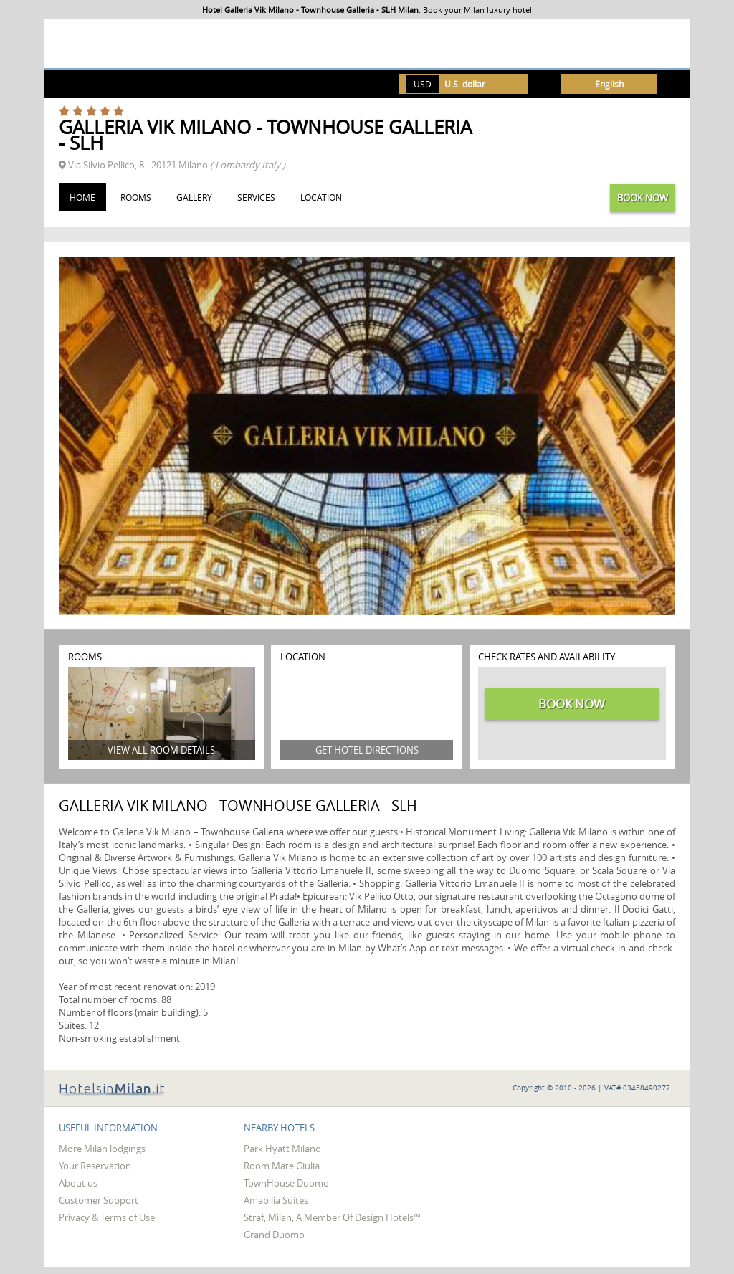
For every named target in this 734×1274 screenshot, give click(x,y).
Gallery (194, 197)
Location (321, 197)
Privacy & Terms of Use (107, 1217)
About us (78, 1182)
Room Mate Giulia (282, 1165)
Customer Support (98, 1200)
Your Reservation (95, 1165)
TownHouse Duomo (286, 1182)
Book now (642, 197)
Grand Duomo (274, 1234)
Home (82, 197)
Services (256, 197)
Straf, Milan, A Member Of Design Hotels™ (332, 1217)
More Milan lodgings (102, 1148)
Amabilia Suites (276, 1200)
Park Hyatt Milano (282, 1148)
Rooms (135, 197)
